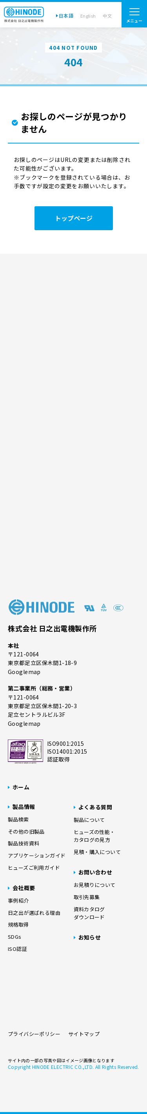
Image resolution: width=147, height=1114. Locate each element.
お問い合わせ (95, 872)
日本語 (66, 15)
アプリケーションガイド (36, 855)
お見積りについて (95, 885)
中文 (107, 16)
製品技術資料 (23, 843)
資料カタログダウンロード (89, 913)
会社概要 (24, 888)
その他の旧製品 (26, 831)
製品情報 (24, 807)
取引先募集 (87, 897)
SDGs (15, 936)
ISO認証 (17, 948)
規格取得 (18, 924)
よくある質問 (95, 807)
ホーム (21, 787)
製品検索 (18, 819)
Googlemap (24, 672)
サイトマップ (84, 1034)
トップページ (74, 218)
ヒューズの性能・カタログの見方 (94, 836)
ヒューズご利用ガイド (34, 867)
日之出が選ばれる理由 (34, 912)
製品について (89, 819)
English (88, 16)
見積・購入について (97, 852)
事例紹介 (18, 900)
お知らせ (89, 937)
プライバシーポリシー (34, 1034)
